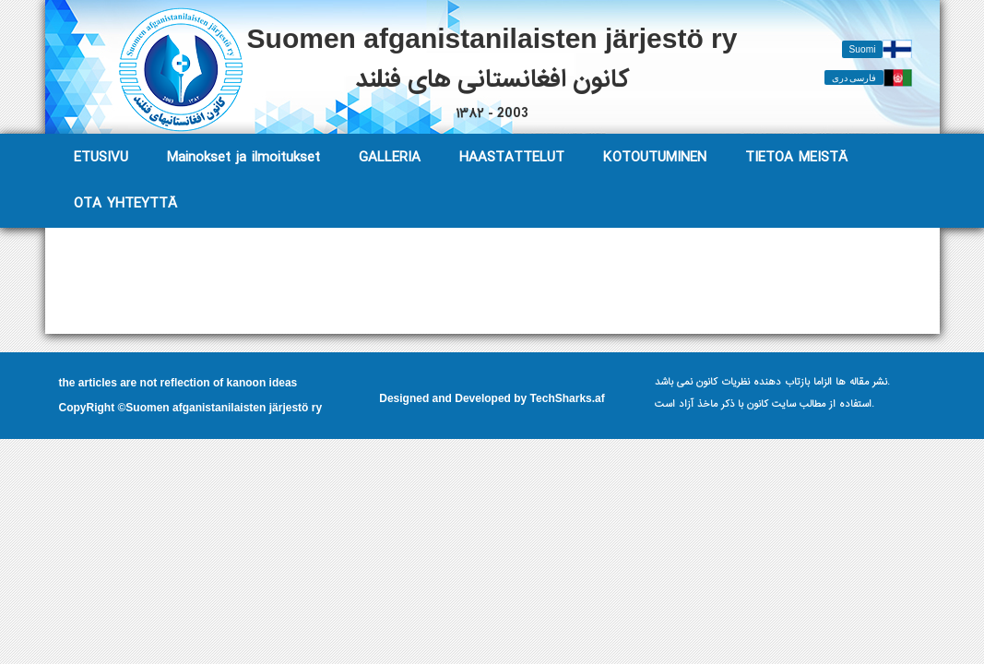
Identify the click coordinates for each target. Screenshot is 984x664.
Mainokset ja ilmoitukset (243, 157)
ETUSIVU (101, 157)
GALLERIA (390, 157)
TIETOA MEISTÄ (796, 157)
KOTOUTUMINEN (654, 157)
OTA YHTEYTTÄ (125, 203)
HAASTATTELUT (511, 157)
